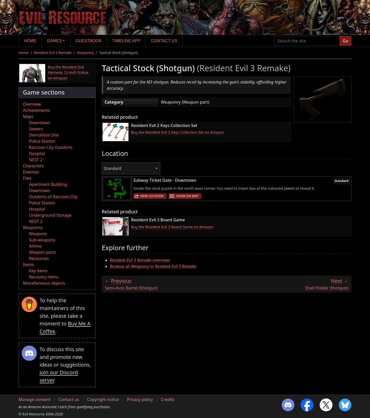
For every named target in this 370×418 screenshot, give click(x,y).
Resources (39, 258)
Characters (33, 166)
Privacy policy (140, 399)
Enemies (31, 172)
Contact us (164, 41)
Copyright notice (103, 399)
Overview (32, 104)
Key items (38, 271)
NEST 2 (35, 159)
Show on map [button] (187, 196)
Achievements (36, 110)
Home (30, 41)
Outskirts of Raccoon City (53, 196)
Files (27, 178)
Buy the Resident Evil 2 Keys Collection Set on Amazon (177, 132)
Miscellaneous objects (44, 283)
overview (140, 260)
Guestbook (88, 41)
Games (54, 41)
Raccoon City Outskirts (50, 147)
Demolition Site (44, 135)
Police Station (42, 141)
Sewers (36, 129)
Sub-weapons (42, 240)
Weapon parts (42, 252)
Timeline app (126, 41)
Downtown (39, 122)
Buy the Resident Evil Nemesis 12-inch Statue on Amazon (68, 72)
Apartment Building (48, 184)
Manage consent (34, 399)
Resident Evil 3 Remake (53, 52)
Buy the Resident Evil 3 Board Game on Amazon (172, 226)
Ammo (35, 246)
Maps (28, 116)
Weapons (38, 234)
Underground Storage (50, 215)
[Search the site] (307, 41)
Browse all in (153, 266)
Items (28, 264)
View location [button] (151, 196)
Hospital (37, 153)
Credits (167, 399)
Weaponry (85, 52)
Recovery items (43, 277)
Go (345, 41)
